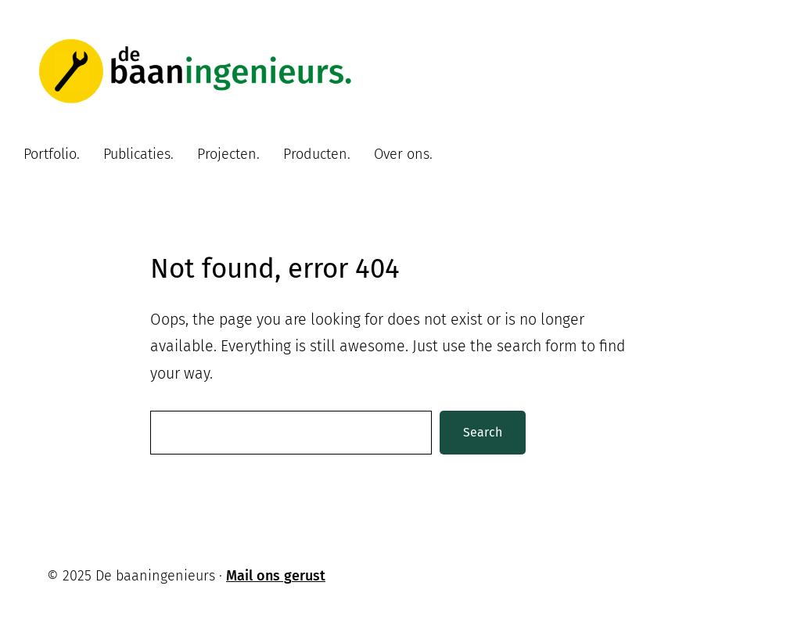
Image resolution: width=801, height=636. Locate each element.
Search (482, 432)
